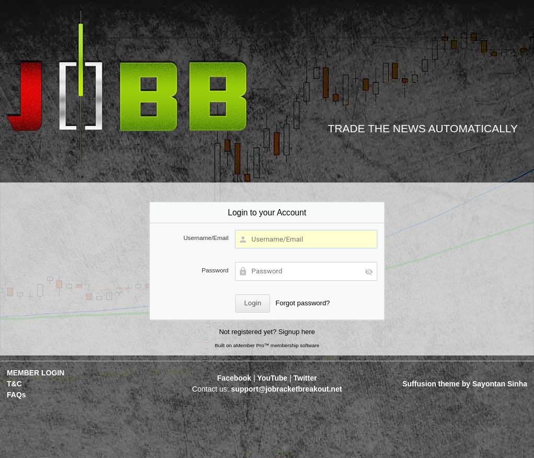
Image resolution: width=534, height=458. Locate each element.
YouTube (272, 378)
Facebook (234, 378)
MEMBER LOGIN (35, 373)
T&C (14, 384)
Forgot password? (302, 303)
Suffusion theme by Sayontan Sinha (464, 384)
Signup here (296, 332)
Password (215, 270)
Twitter (305, 378)
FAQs (16, 395)
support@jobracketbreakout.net (286, 389)
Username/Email (205, 237)
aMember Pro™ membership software (276, 345)
